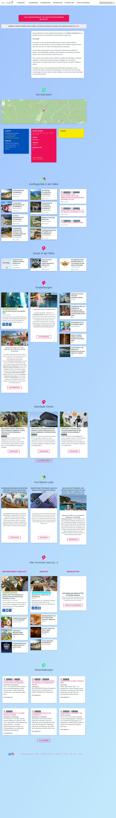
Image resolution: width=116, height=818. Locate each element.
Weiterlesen (14, 463)
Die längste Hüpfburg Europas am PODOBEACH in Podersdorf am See (43, 694)
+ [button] (3, 102)
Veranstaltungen (33, 2)
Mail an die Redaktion (38, 159)
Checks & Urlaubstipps (83, 2)
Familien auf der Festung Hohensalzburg (77, 295)
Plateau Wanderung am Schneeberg (18, 217)
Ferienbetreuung (57, 2)
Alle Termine (44, 752)
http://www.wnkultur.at (10, 136)
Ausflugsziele (21, 2)
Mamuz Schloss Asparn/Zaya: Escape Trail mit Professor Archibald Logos (13, 608)
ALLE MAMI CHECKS (43, 472)
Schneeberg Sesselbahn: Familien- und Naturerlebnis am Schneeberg (19, 232)
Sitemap (80, 766)
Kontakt (65, 766)
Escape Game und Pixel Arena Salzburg (48, 642)
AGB (71, 766)
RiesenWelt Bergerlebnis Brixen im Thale (18, 644)
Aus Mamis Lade (69, 2)
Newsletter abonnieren (73, 617)
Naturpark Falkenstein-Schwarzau (46, 192)
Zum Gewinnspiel (14, 387)
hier (77, 26)
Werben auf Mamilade (27, 766)
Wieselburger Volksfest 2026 (71, 725)
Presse (37, 766)
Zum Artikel (44, 549)
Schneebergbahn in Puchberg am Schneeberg (49, 232)
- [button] (3, 104)
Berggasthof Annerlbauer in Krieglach (18, 261)
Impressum (58, 766)
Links (74, 766)
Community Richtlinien (47, 766)
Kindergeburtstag (45, 2)
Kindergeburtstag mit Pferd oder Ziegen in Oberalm (49, 629)
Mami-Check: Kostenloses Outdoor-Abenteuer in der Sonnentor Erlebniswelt (71, 430)
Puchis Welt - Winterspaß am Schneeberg (18, 204)
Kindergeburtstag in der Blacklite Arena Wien (19, 657)
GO (113, 3)
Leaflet (78, 123)
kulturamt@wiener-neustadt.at (12, 138)
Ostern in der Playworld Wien (72, 222)
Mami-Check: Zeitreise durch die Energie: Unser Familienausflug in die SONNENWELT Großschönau (43, 430)
